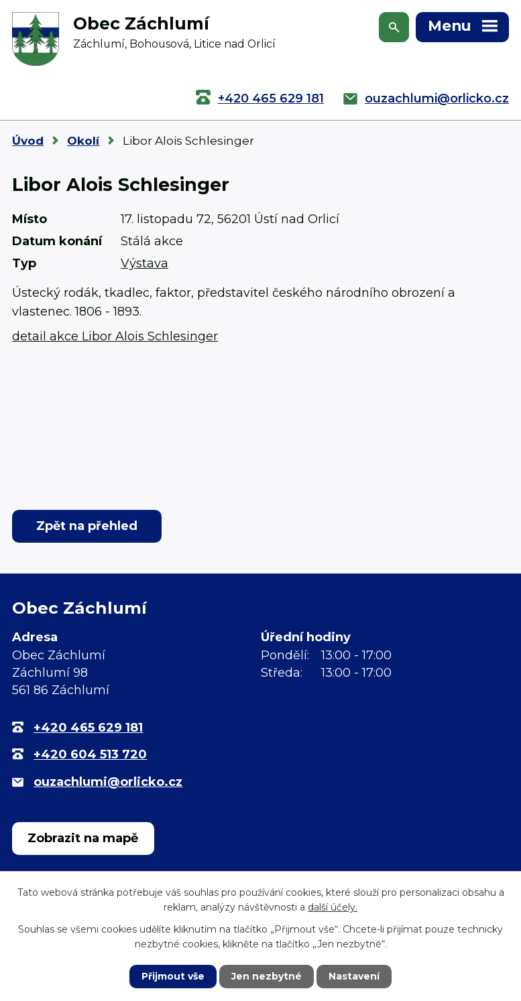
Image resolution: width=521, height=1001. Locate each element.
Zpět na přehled (86, 526)
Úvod (28, 140)
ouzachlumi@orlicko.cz (437, 98)
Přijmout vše (173, 976)
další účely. (332, 907)
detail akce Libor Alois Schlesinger (115, 336)
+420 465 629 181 (271, 98)
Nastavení (354, 976)
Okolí (83, 140)
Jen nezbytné (266, 976)
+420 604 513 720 (90, 754)
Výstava (144, 263)
